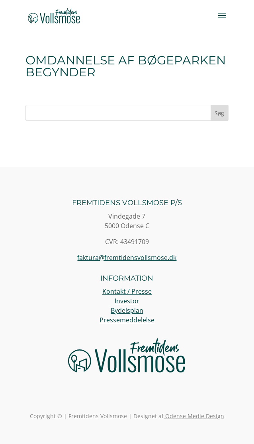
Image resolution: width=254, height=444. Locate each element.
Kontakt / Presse (127, 291)
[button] (222, 21)
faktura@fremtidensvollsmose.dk (126, 257)
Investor (127, 301)
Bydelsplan (127, 310)
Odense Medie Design (194, 416)
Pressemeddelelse (127, 320)
